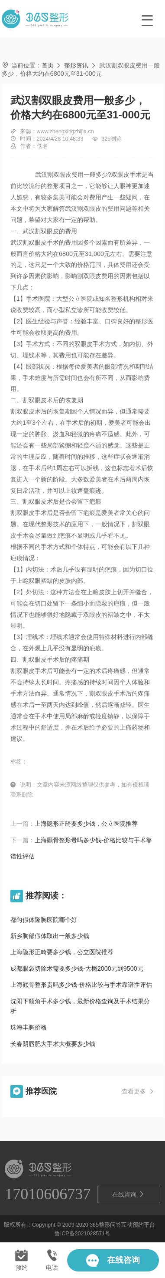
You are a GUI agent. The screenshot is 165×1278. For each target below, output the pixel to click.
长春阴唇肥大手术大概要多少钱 (52, 1043)
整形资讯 (76, 65)
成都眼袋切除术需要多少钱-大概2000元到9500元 (76, 968)
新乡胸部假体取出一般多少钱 (49, 935)
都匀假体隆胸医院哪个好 (43, 919)
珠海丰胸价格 (28, 1027)
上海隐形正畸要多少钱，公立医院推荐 (86, 823)
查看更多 (138, 1092)
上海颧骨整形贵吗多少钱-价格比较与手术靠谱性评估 (81, 984)
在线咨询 (128, 1194)
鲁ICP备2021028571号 (82, 1234)
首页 (48, 65)
